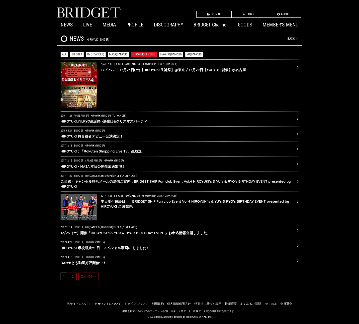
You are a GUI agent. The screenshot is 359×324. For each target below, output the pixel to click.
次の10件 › (88, 276)
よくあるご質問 (250, 304)
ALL (64, 54)
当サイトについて (79, 304)
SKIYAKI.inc (205, 317)
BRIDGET (77, 54)
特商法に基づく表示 (207, 304)
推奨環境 (231, 304)
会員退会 (286, 304)
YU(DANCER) (194, 54)
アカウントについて (107, 304)
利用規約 (158, 304)
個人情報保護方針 (179, 304)
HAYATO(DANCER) (171, 54)
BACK (291, 38)
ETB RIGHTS (192, 317)
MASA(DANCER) (118, 54)
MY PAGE (271, 304)
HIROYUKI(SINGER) (144, 54)
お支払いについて (136, 304)
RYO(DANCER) (95, 54)
